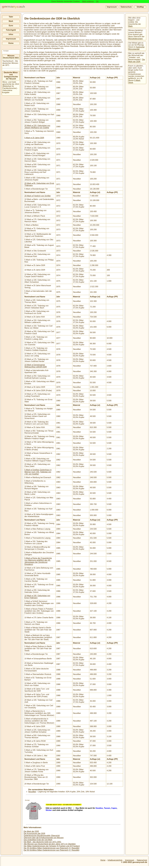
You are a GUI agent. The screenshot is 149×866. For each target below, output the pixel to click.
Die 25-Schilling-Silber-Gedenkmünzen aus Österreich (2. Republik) (51, 848)
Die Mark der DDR (31, 831)
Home (11, 43)
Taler (11, 17)
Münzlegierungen (135, 39)
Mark (11, 21)
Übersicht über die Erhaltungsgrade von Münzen (44, 838)
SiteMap (140, 7)
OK (97, 1)
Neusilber (32, 792)
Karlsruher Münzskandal (136, 48)
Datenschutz (126, 7)
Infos (11, 34)
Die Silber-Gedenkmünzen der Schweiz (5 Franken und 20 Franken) (52, 846)
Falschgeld (11, 30)
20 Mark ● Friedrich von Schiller (37, 196)
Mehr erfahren (88, 1)
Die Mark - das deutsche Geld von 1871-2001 (42, 842)
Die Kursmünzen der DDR (34, 833)
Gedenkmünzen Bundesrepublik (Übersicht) (42, 836)
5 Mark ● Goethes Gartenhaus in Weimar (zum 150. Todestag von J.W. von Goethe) (38, 472)
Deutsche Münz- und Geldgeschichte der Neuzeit (11, 76)
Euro (11, 26)
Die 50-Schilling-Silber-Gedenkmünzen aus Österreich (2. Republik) (51, 850)
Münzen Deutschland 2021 (11, 57)
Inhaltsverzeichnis (115, 860)
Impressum (111, 7)
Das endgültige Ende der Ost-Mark (38, 840)
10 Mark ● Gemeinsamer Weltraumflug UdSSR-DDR (35, 366)
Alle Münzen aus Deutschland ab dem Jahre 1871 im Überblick (50, 844)
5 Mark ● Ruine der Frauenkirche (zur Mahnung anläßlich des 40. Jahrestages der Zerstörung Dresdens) (38, 561)
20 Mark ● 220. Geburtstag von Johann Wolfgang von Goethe (37, 127)
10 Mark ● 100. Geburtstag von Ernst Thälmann (37, 597)
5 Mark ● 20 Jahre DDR (34, 138)
